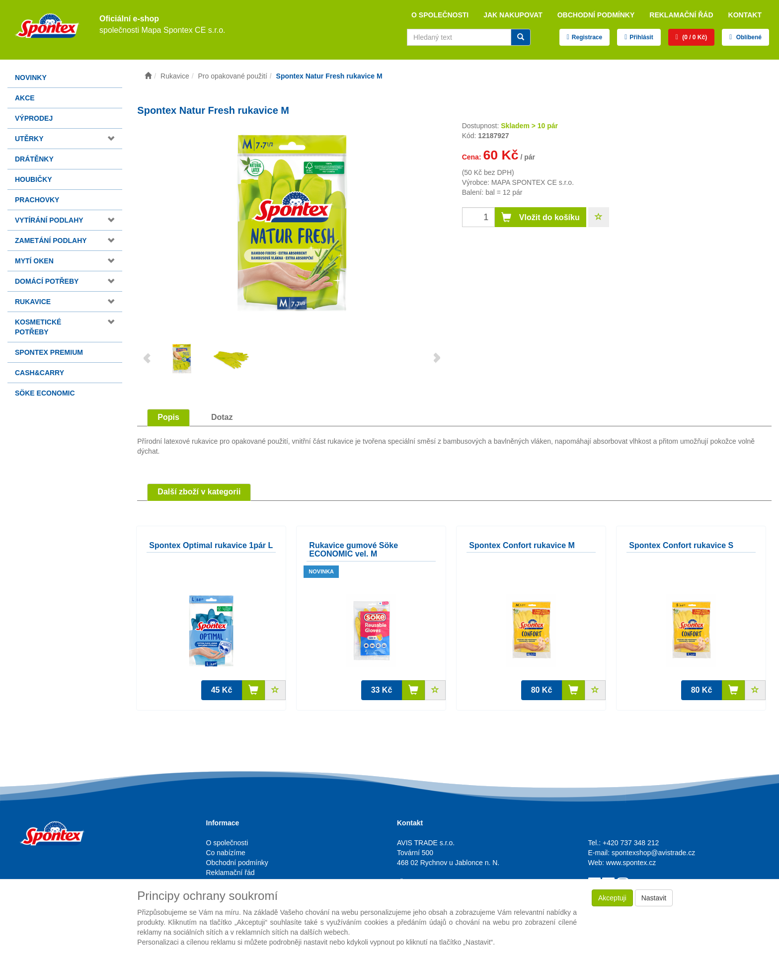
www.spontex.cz (631, 863)
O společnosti (439, 15)
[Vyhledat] (521, 37)
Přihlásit (641, 37)
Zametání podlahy (51, 240)
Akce (25, 98)
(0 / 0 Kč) (694, 37)
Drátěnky (34, 159)
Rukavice (33, 302)
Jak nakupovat (513, 15)
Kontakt (745, 15)
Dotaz (222, 417)
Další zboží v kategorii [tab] (198, 491)
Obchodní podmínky (596, 15)
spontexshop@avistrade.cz (653, 853)
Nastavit (654, 898)
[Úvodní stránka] (148, 76)
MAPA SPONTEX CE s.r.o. (532, 182)
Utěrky (29, 139)
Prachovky (37, 200)
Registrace (587, 37)
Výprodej (34, 118)
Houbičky (33, 179)
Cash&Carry (39, 373)
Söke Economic (45, 393)
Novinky (31, 77)
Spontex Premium (49, 352)
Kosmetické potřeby (38, 327)
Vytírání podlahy (49, 220)
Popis (168, 417)
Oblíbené (748, 37)
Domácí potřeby (46, 281)
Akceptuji (612, 898)
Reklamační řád (681, 15)
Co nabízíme (225, 853)
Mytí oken (34, 261)
